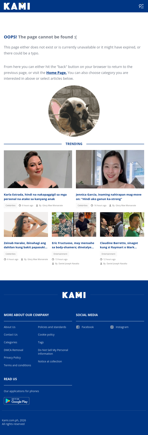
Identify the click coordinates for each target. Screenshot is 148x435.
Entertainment (60, 254)
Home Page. (56, 72)
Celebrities (11, 205)
